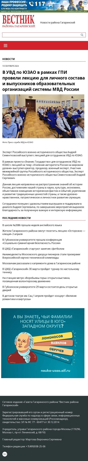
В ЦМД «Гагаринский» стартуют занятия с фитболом (33, 248)
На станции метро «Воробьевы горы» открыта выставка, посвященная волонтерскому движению (36, 279)
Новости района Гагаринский (57, 22)
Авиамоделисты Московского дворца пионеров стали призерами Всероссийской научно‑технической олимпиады (41, 256)
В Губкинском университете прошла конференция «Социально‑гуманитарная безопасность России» (32, 241)
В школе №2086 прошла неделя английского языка (32, 225)
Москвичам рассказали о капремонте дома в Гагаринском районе (41, 263)
